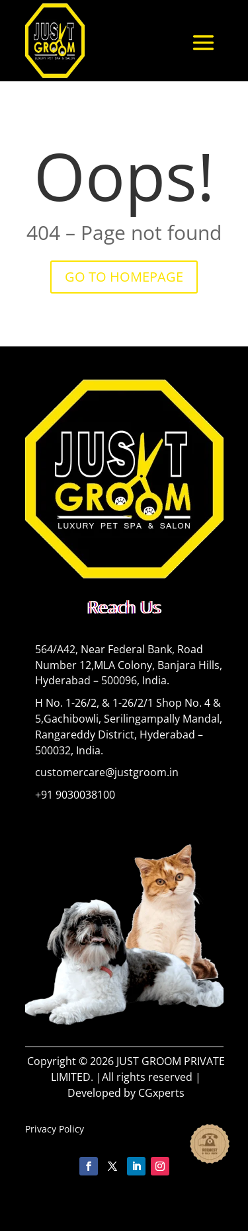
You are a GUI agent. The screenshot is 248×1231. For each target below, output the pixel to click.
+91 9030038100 (75, 794)
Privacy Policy (54, 1129)
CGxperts (161, 1093)
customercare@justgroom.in (107, 772)
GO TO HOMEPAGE (124, 277)
